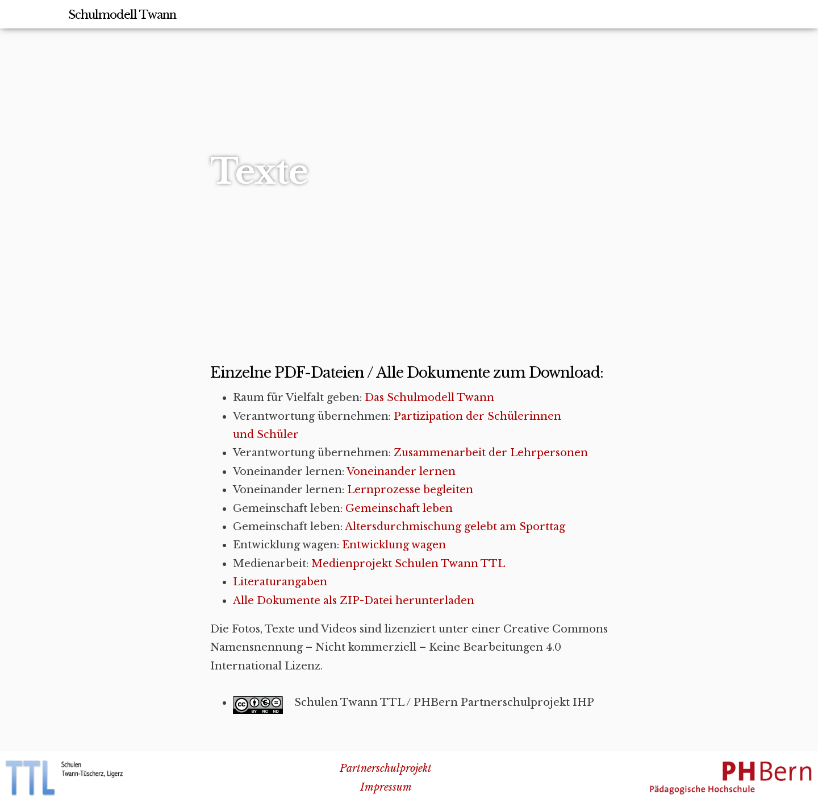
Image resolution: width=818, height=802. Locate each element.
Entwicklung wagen (394, 545)
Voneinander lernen (401, 471)
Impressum (386, 787)
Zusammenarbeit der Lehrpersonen (491, 453)
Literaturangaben (280, 582)
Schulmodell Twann (122, 14)
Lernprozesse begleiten (410, 489)
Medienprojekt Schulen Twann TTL (408, 563)
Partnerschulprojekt (386, 768)
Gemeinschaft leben (399, 508)
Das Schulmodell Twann (429, 397)
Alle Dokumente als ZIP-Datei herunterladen (353, 600)
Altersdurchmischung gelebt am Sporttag (455, 526)
